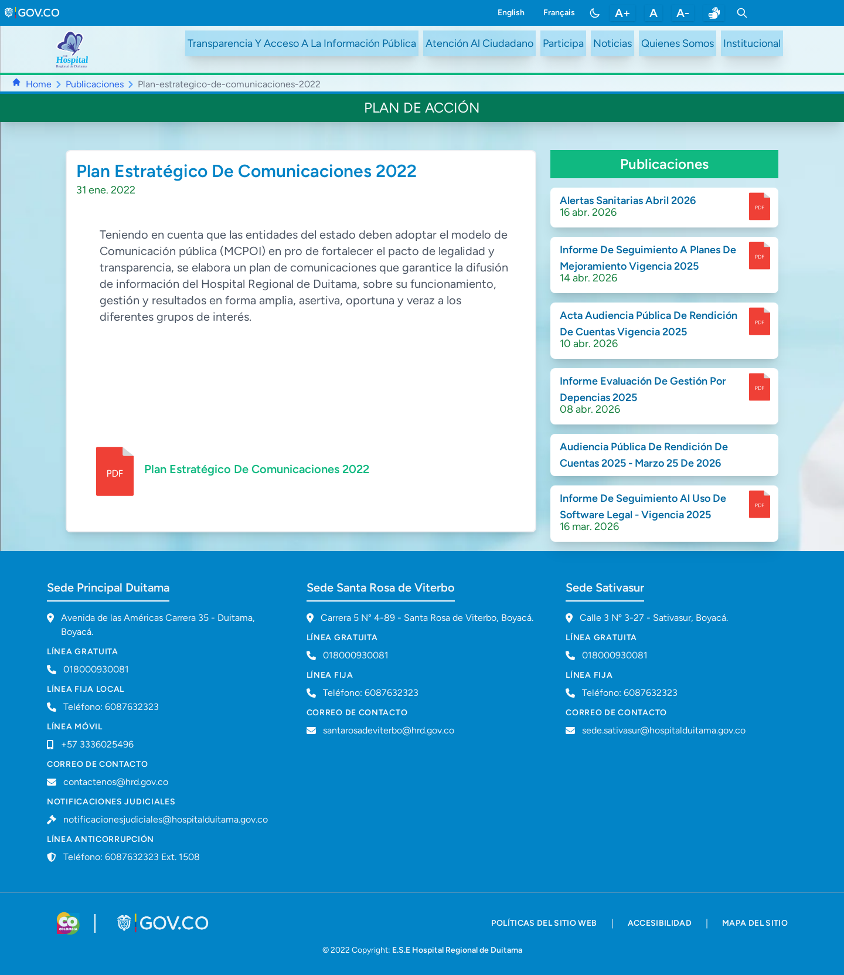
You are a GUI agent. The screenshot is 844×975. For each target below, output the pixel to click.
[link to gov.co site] (32, 13)
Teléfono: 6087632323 (111, 706)
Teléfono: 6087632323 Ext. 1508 (131, 856)
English (511, 13)
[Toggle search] (742, 13)
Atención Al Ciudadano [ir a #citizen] (479, 43)
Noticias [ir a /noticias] (612, 43)
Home (39, 84)
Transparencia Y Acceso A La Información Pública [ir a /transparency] (302, 43)
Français (559, 13)
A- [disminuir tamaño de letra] (682, 13)
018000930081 (356, 655)
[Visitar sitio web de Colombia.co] (68, 923)
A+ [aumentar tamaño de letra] (623, 13)
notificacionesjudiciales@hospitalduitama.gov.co (165, 819)
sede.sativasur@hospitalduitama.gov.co (664, 730)
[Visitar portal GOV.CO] (164, 923)
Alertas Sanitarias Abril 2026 (628, 200)
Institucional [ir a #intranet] (752, 43)
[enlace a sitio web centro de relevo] (713, 13)
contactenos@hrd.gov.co (115, 781)
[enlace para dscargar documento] (759, 206)
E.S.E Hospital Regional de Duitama (457, 950)
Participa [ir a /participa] (563, 43)
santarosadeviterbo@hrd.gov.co (388, 730)
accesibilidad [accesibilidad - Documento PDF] (660, 923)
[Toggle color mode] (595, 13)
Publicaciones (95, 84)
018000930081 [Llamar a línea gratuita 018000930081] (96, 669)
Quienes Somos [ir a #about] (677, 43)
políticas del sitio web (544, 923)
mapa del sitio (755, 923)
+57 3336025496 (97, 744)
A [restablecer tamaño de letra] (653, 13)
